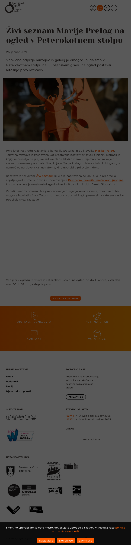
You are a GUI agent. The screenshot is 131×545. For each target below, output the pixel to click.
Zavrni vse (85, 540)
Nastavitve (46, 540)
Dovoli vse (66, 540)
